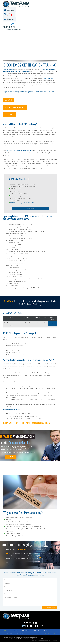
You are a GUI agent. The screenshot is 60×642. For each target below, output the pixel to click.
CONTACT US (20, 633)
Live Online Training (43, 32)
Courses (17, 32)
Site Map (25, 636)
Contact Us (53, 32)
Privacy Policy (32, 636)
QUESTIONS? (9, 114)
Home (12, 32)
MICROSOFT (36, 630)
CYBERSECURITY (26, 630)
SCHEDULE (8, 100)
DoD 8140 (33, 32)
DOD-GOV (45, 630)
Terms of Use (40, 636)
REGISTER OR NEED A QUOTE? (15, 107)
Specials (6, 630)
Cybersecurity (25, 32)
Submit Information (49, 607)
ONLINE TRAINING (9, 633)
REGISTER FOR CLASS (50, 633)
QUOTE (52, 323)
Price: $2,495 (31, 208)
